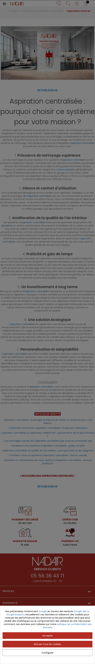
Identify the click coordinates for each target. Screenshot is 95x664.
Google (43, 611)
